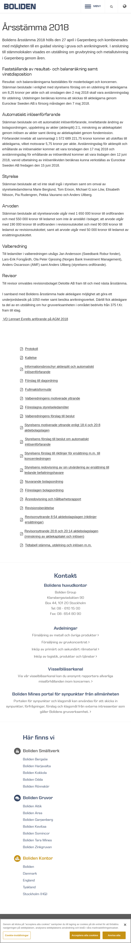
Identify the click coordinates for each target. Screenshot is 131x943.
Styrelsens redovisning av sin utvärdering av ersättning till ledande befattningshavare (67, 470)
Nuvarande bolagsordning (44, 481)
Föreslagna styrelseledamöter (47, 407)
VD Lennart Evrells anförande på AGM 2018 (35, 319)
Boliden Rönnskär (36, 786)
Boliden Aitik (32, 806)
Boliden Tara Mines (37, 840)
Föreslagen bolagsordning (44, 490)
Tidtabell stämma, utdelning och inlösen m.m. (58, 545)
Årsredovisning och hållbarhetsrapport (53, 499)
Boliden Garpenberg (38, 819)
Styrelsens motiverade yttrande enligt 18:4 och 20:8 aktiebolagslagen (62, 427)
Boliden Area (32, 813)
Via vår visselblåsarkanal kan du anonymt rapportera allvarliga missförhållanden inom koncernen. (65, 679)
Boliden (28, 866)
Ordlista (74, 922)
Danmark (30, 873)
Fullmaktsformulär (38, 389)
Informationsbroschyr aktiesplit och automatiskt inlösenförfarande (59, 369)
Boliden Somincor (36, 833)
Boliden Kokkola (35, 773)
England (29, 880)
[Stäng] (125, 931)
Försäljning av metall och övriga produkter (65, 635)
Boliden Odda (33, 779)
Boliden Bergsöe (35, 759)
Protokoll (31, 349)
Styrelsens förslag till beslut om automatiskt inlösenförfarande (57, 441)
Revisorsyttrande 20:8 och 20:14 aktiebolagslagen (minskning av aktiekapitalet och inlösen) (61, 533)
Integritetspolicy (49, 922)
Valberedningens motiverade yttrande (52, 398)
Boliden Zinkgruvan (37, 847)
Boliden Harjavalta (37, 766)
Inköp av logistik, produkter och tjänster (65, 656)
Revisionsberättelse (39, 508)
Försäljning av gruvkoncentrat (66, 642)
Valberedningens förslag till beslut (50, 416)
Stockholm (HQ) (35, 894)
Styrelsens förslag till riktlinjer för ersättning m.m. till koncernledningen (62, 456)
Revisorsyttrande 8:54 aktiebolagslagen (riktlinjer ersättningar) (60, 519)
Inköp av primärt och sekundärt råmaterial (65, 649)
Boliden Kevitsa (34, 826)
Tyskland (29, 887)
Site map (23, 922)
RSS (90, 922)
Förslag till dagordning (41, 380)
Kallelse (31, 358)
